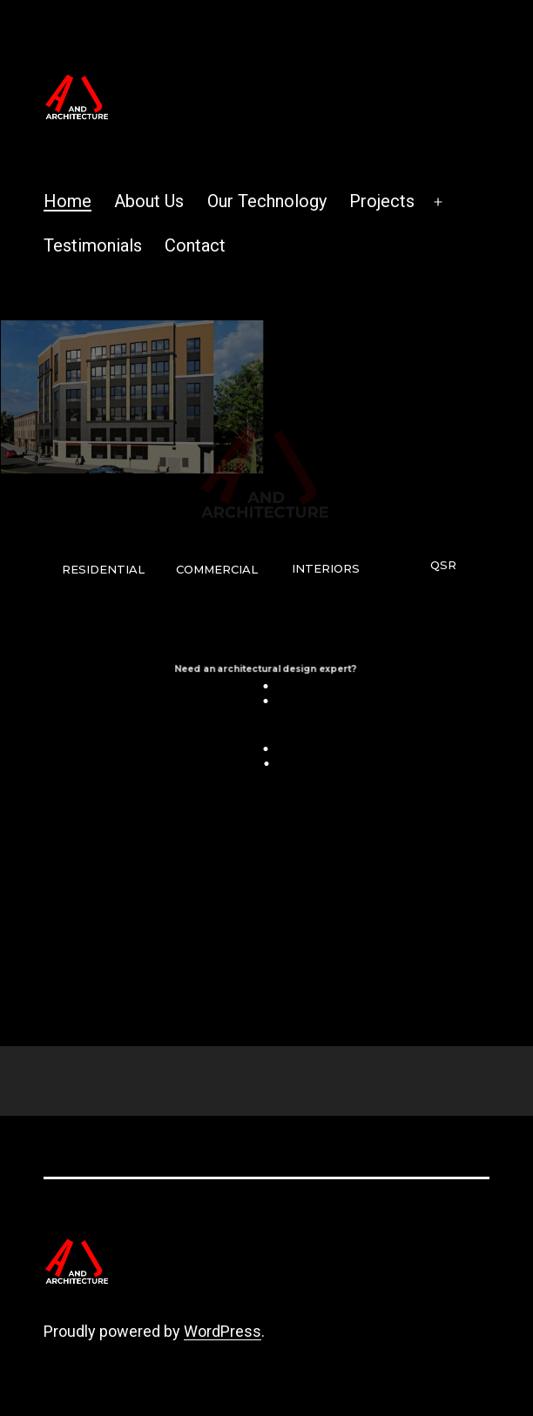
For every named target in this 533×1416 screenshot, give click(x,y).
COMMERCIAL (217, 569)
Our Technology (267, 201)
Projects (382, 201)
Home (67, 201)
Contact (195, 245)
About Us (149, 201)
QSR (443, 565)
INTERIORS (326, 568)
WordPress (222, 1331)
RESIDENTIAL (103, 569)
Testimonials (93, 245)
